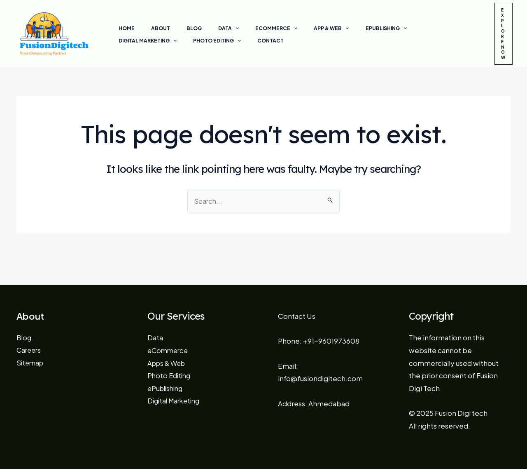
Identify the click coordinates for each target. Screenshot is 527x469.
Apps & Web (168, 363)
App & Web (294, 28)
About (150, 28)
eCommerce (247, 28)
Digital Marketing (403, 28)
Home (123, 28)
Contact (186, 41)
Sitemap (30, 362)
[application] (212, 28)
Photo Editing (139, 41)
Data (205, 28)
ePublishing (343, 28)
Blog (177, 28)
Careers (29, 349)
